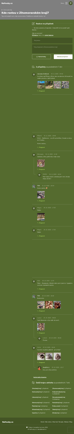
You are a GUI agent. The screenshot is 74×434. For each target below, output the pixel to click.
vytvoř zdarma (49, 35)
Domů (42, 422)
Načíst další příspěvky (39, 377)
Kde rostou (48, 422)
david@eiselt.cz (42, 429)
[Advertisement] (15, 49)
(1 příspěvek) (40, 388)
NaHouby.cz (7, 3)
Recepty (61, 422)
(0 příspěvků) (40, 392)
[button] (66, 3)
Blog (70, 422)
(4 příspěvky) (40, 406)
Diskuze (66, 422)
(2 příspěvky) (61, 388)
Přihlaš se (35, 35)
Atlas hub (55, 422)
